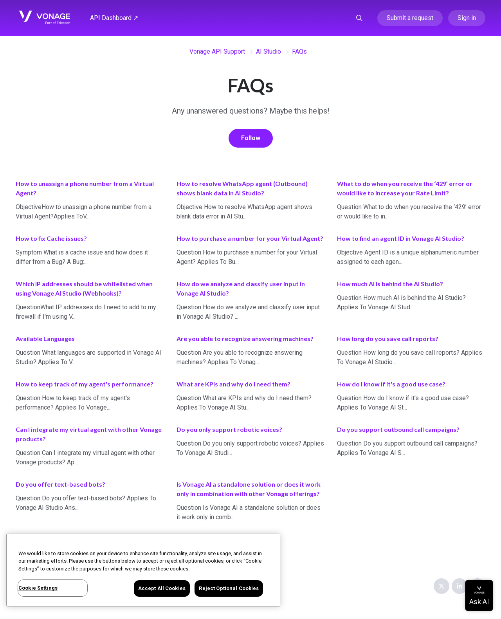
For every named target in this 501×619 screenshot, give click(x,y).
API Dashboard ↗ (114, 18)
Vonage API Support (217, 51)
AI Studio (268, 51)
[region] (143, 570)
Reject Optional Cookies (229, 588)
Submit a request (410, 18)
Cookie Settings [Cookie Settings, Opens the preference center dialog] (38, 588)
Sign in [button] (467, 18)
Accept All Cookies (162, 588)
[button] (359, 18)
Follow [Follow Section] (250, 138)
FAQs (299, 51)
